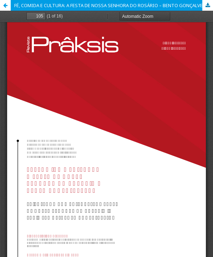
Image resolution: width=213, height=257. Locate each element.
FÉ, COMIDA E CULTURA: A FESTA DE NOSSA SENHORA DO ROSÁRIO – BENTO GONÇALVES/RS (113, 5)
